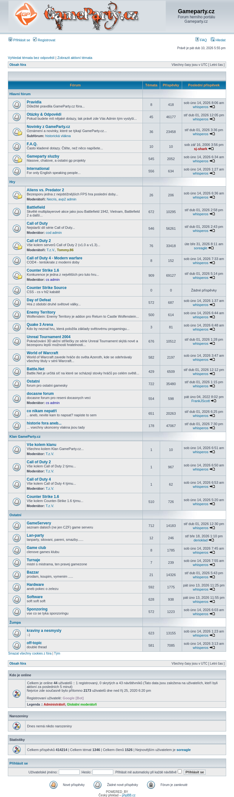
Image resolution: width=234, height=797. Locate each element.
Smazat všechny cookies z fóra (30, 653)
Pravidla (34, 102)
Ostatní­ (15, 515)
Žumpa (15, 622)
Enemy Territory (41, 312)
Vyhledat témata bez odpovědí (31, 58)
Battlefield (36, 207)
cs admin (53, 279)
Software (35, 597)
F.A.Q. (32, 144)
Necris (52, 199)
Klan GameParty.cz (25, 436)
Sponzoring (37, 609)
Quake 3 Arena (40, 324)
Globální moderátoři (82, 704)
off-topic (34, 643)
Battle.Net (35, 369)
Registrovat (44, 40)
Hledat (218, 40)
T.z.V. (51, 250)
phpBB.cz (129, 795)
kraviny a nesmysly (44, 630)
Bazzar (33, 572)
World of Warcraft (42, 353)
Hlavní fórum (20, 94)
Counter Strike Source (47, 288)
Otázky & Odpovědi (44, 114)
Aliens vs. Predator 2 (45, 190)
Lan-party (35, 535)
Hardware (35, 584)
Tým (57, 653)
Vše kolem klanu (41, 444)
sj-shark (200, 149)
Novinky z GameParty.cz (48, 126)
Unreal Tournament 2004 (48, 337)
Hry (12, 182)
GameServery (39, 523)
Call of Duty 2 (39, 241)
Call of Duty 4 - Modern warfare (54, 258)
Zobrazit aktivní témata (74, 58)
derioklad (200, 540)
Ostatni (33, 381)
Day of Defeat (39, 300)
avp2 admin (67, 199)
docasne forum (40, 393)
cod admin (54, 232)
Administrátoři (54, 704)
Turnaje (33, 560)
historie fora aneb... (44, 423)
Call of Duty (37, 223)
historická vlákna (58, 136)
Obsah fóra (17, 64)
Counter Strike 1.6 (43, 270)
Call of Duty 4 (39, 479)
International (38, 168)
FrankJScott (200, 401)
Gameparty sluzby (43, 156)
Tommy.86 (65, 250)
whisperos (201, 107)
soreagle (200, 248)
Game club (36, 548)
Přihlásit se (19, 40)
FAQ (201, 40)
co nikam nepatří (42, 411)
